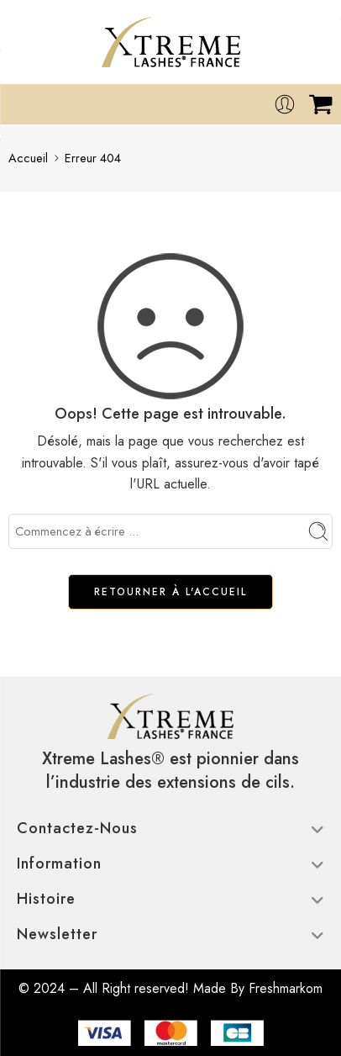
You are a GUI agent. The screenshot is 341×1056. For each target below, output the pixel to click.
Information (170, 863)
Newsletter (170, 934)
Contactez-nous (170, 828)
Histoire (170, 899)
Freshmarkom (286, 988)
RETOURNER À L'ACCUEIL (170, 591)
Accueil (28, 157)
